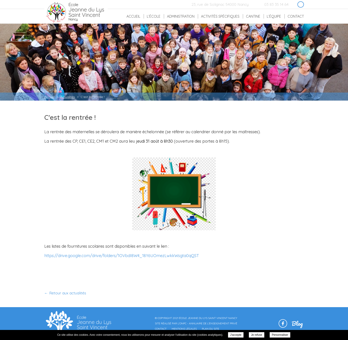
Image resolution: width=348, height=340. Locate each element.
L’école (153, 16)
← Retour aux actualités (65, 293)
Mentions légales (184, 328)
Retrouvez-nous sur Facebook (300, 4)
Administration (180, 16)
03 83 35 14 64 (276, 4)
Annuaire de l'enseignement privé (213, 323)
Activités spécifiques (220, 16)
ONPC (182, 323)
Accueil (133, 16)
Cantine (253, 16)
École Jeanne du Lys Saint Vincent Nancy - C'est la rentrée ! (74, 12)
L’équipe (274, 16)
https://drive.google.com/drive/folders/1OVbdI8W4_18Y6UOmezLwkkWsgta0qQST (121, 255)
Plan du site (210, 328)
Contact (296, 16)
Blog (297, 323)
